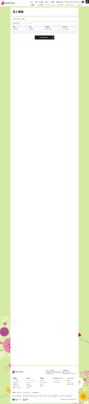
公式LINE (41, 385)
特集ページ (29, 384)
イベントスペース (70, 382)
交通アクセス (15, 385)
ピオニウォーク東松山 (29, 395)
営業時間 (32, 4)
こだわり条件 (64, 27)
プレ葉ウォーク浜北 (46, 395)
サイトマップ (19, 392)
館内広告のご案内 (59, 2)
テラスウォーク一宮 (43, 396)
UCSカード (42, 380)
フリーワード (16, 23)
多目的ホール (69, 380)
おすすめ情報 (29, 385)
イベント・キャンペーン (50, 4)
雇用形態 (47, 27)
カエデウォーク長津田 (67, 396)
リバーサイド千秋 (22, 395)
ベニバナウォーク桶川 (38, 395)
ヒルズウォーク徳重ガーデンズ (34, 396)
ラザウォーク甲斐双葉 (53, 395)
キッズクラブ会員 (43, 382)
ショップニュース (70, 4)
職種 (30, 27)
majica (41, 384)
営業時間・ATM (16, 384)
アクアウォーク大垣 (69, 395)
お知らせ (47, 2)
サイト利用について (35, 392)
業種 (14, 27)
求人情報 (52, 2)
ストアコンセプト (57, 380)
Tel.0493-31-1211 (50, 373)
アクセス (31, 2)
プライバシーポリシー (27, 392)
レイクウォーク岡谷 (61, 395)
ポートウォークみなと (59, 396)
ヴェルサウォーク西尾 (51, 396)
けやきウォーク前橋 (15, 395)
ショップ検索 (40, 4)
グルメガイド (79, 4)
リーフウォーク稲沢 (25, 396)
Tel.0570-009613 (65, 373)
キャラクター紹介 (57, 382)
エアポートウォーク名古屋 (16, 396)
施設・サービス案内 (39, 2)
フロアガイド (61, 4)
